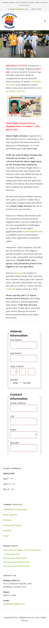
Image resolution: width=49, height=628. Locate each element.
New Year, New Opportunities (15, 558)
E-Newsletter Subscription (15, 509)
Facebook (7, 520)
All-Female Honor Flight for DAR (16, 562)
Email (6, 536)
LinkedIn (7, 530)
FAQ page (18, 273)
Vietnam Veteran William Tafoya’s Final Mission (22, 550)
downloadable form (34, 231)
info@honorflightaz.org (19, 9)
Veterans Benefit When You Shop (16, 566)
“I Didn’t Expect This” (11, 554)
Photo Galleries (10, 515)
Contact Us (11, 289)
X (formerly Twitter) (12, 525)
